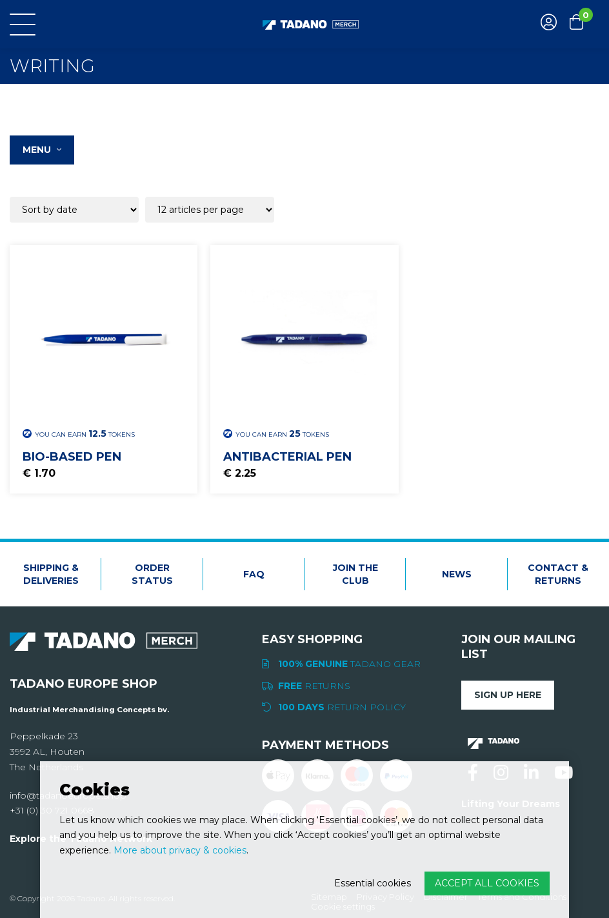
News (457, 574)
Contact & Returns (558, 574)
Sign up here (507, 695)
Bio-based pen (72, 457)
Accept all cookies (487, 883)
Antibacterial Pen (287, 457)
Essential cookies (372, 883)
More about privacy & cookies (180, 850)
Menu (42, 149)
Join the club (355, 574)
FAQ (254, 574)
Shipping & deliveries (51, 574)
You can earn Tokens (79, 433)
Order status (152, 574)
